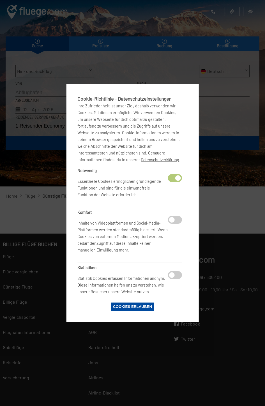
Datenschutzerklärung (160, 159)
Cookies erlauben (132, 306)
